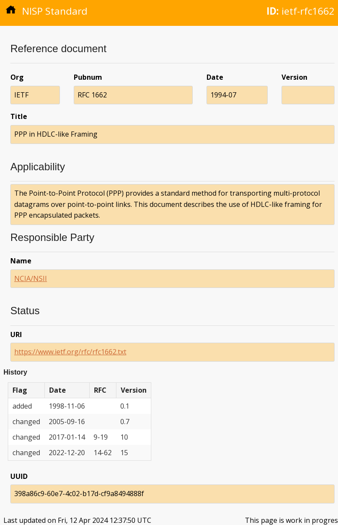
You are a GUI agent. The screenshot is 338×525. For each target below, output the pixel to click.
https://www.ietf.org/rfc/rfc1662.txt (70, 351)
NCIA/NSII (30, 278)
